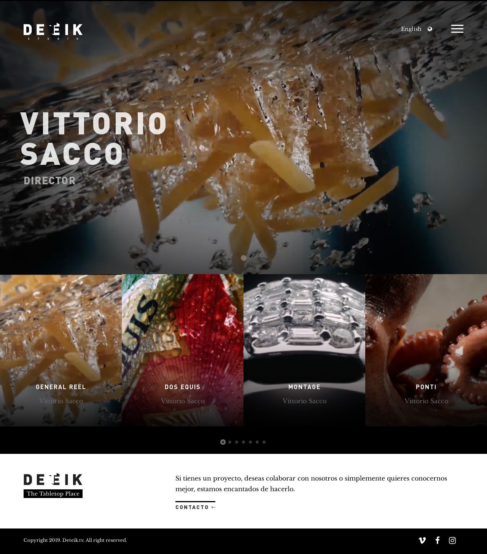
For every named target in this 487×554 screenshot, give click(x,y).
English (411, 29)
